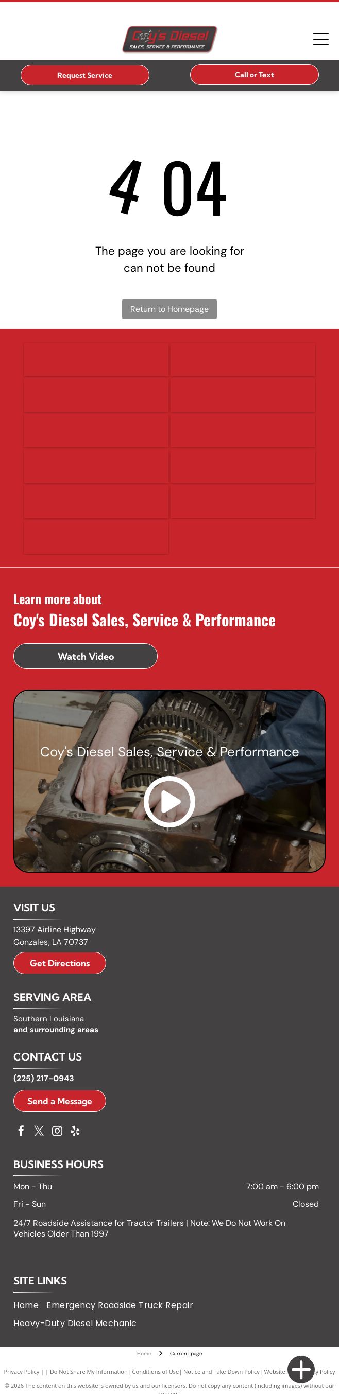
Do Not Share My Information (89, 1371)
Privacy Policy (22, 1371)
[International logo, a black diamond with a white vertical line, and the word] (96, 466)
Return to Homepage (169, 309)
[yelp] (75, 1132)
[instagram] (57, 1132)
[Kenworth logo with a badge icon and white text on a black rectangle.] (96, 501)
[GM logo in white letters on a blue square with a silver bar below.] (96, 430)
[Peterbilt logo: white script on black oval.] (243, 501)
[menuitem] (29, 1305)
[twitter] (39, 1132)
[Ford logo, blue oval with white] (96, 395)
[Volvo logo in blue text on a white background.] (96, 537)
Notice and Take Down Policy (221, 1371)
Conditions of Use (155, 1371)
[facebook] (21, 1132)
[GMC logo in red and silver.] (243, 430)
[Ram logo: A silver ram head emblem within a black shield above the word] (243, 359)
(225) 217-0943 (43, 1078)
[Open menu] (321, 39)
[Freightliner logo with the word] (243, 395)
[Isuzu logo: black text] (243, 466)
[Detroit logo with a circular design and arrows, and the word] (96, 359)
